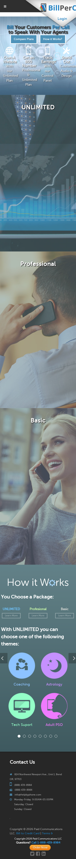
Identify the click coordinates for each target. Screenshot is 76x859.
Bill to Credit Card (28, 833)
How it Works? (52, 39)
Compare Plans (24, 39)
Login (62, 19)
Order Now (40, 847)
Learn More (11, 615)
